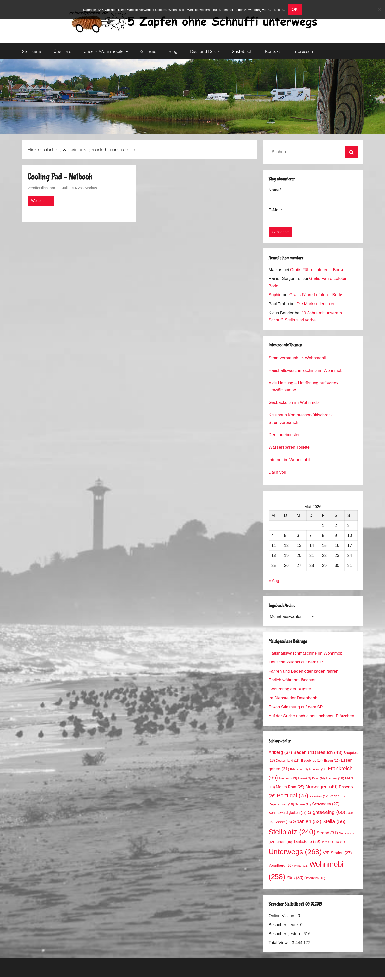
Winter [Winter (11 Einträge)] (301, 865)
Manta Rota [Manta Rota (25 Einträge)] (290, 787)
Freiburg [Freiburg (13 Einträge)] (288, 778)
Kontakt (272, 51)
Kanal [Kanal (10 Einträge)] (318, 778)
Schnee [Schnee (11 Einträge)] (303, 804)
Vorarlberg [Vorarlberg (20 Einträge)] (281, 865)
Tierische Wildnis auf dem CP (296, 662)
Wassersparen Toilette (289, 447)
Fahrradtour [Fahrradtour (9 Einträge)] (299, 769)
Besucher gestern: (286, 933)
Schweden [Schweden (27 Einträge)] (325, 804)
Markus (91, 188)
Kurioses (147, 51)
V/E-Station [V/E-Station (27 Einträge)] (337, 853)
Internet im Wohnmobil (289, 459)
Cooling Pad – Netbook (60, 176)
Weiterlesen (41, 200)
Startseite (31, 51)
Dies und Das (205, 51)
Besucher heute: (284, 924)
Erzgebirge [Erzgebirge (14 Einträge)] (312, 760)
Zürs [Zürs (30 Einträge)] (294, 877)
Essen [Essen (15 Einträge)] (332, 760)
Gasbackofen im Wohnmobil (295, 402)
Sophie (275, 294)
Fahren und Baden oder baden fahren (304, 671)
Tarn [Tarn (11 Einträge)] (327, 841)
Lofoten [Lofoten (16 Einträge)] (335, 778)
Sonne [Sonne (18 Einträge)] (283, 822)
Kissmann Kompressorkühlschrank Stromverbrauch (301, 419)
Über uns (62, 51)
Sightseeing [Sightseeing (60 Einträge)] (326, 812)
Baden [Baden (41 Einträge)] (304, 752)
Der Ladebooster (284, 434)
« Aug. (274, 580)
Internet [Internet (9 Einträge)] (304, 778)
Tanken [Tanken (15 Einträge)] (283, 842)
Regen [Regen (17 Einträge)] (337, 796)
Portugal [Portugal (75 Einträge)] (292, 795)
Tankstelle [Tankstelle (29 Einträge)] (306, 841)
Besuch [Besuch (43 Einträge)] (330, 752)
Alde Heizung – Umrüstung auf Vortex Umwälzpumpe (303, 387)
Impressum (304, 51)
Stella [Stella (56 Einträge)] (333, 821)
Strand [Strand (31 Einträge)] (327, 832)
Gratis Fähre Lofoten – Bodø (316, 269)
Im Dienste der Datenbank (293, 698)
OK (295, 9)
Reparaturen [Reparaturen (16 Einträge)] (281, 804)
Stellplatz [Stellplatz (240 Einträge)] (292, 832)
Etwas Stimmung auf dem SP (296, 707)
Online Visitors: (283, 915)
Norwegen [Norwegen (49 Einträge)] (321, 786)
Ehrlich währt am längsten (293, 680)
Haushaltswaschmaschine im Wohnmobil (306, 370)
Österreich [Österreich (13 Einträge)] (314, 878)
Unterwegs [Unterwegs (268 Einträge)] (295, 852)
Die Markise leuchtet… (318, 304)
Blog (173, 51)
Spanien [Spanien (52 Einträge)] (307, 821)
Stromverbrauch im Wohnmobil (297, 358)
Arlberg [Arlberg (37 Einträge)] (280, 752)
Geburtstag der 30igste (290, 689)
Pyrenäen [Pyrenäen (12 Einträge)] (318, 796)
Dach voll (277, 472)
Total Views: (280, 942)
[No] (378, 9)
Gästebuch (242, 51)
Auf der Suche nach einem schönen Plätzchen (311, 716)
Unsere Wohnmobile (106, 51)
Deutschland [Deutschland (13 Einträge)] (288, 760)
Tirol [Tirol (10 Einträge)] (339, 841)
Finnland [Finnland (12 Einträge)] (318, 769)
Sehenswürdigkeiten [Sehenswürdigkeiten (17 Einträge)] (288, 813)
